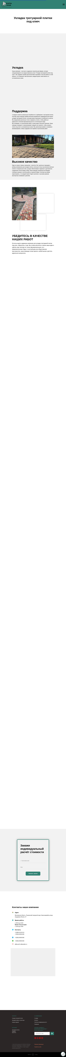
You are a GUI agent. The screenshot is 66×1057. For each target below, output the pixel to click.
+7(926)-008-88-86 (19, 934)
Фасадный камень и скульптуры (18, 1020)
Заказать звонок (33, 873)
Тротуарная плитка (15, 1029)
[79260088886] (37, 1038)
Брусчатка (14, 1032)
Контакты (36, 1020)
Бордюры (14, 1031)
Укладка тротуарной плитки (17, 1018)
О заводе (36, 1018)
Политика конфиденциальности (40, 1022)
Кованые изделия (15, 1022)
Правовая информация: (39, 1044)
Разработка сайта (37, 1046)
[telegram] (35, 1038)
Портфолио (36, 1024)
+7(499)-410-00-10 (19, 932)
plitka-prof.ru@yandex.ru (21, 944)
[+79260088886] (40, 1038)
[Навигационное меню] (64, 4)
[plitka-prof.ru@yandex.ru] (42, 1038)
